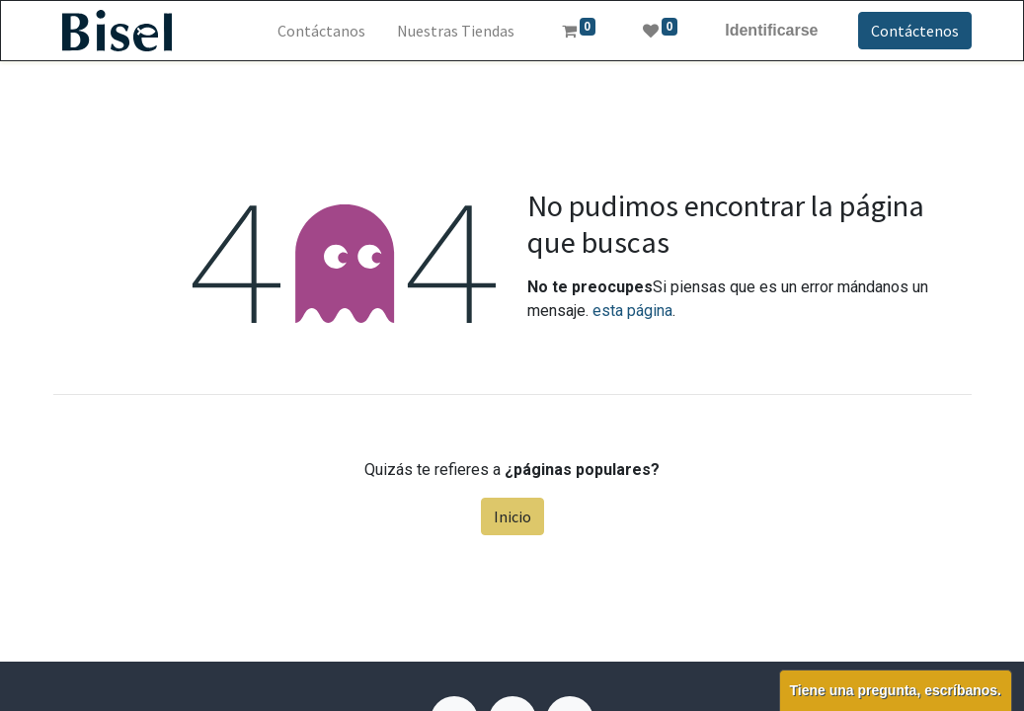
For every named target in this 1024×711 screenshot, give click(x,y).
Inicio (512, 516)
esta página (632, 310)
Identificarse (771, 30)
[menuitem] (321, 30)
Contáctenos (915, 30)
